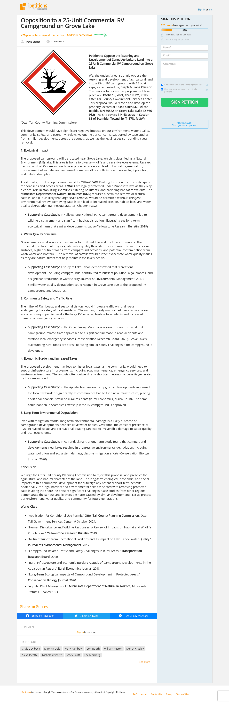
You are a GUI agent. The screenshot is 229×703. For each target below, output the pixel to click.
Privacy (169, 694)
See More (144, 662)
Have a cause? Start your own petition (184, 124)
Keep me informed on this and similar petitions (179, 90)
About (144, 694)
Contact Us (156, 694)
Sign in (201, 9)
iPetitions (33, 6)
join (211, 9)
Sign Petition (184, 102)
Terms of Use (182, 694)
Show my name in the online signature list (181, 84)
